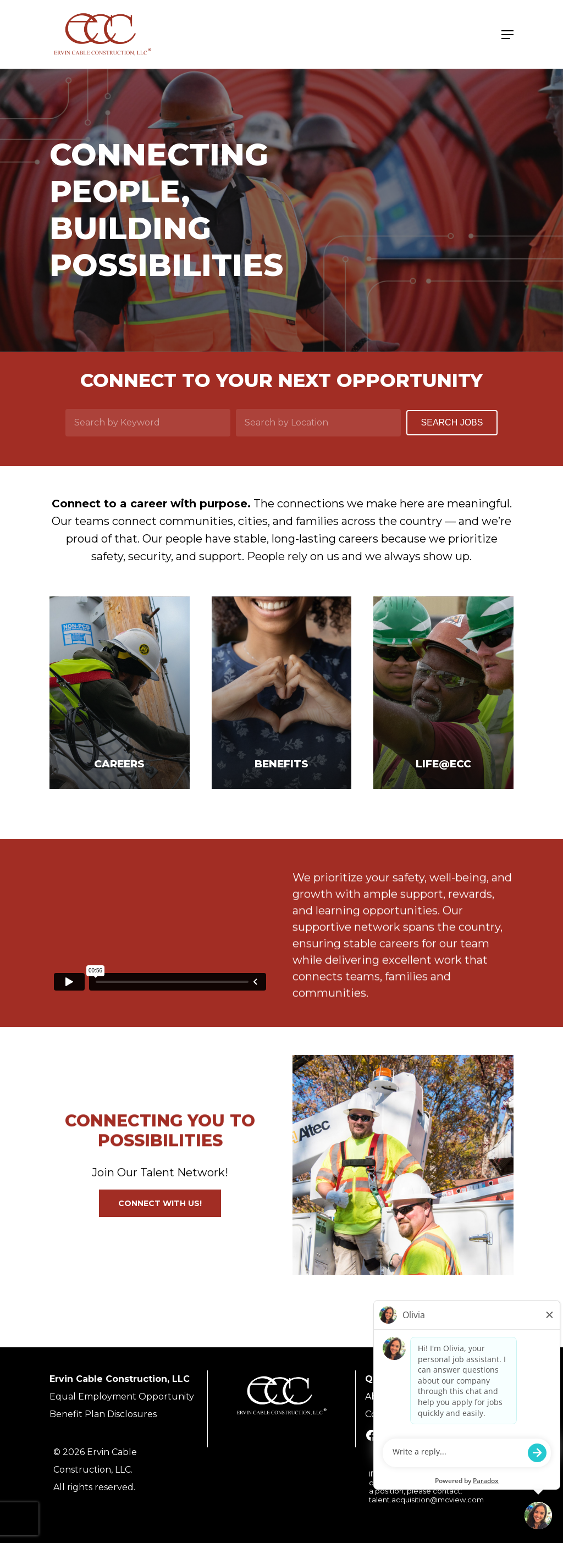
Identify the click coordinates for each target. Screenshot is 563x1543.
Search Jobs (452, 422)
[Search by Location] (318, 422)
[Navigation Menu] (507, 34)
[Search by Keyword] (147, 422)
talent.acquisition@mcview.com (426, 1499)
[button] (160, 1203)
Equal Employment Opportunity (121, 1396)
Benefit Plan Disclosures (103, 1414)
